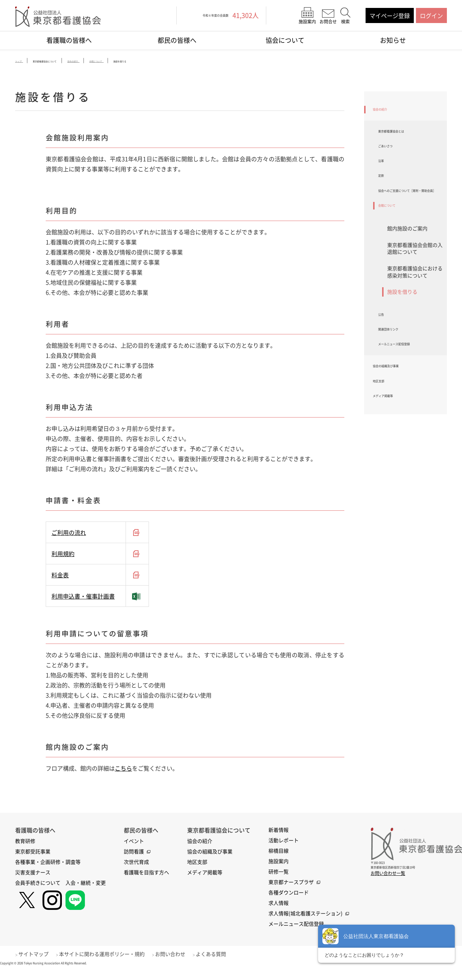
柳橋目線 (278, 851)
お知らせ (393, 40)
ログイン (431, 15)
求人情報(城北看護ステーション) (305, 914)
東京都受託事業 (32, 852)
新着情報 (278, 830)
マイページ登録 (390, 15)
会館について (395, 239)
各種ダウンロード (288, 893)
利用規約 (62, 554)
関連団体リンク (398, 371)
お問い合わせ (179, 954)
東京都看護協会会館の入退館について (415, 284)
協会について (285, 40)
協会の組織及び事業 (399, 416)
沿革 (384, 175)
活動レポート (283, 841)
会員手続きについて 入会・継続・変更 (60, 883)
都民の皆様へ (177, 40)
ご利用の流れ (68, 533)
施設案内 (278, 862)
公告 (384, 352)
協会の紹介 (387, 111)
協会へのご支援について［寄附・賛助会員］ (409, 216)
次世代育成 (136, 862)
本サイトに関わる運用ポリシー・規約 (107, 954)
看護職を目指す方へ (146, 873)
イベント (134, 841)
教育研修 (25, 841)
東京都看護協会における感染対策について (415, 308)
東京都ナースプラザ (291, 882)
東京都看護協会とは (404, 137)
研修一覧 (278, 872)
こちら (123, 769)
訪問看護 (134, 852)
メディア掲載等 (393, 454)
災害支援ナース (32, 873)
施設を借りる (402, 327)
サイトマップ (36, 954)
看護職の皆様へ (69, 40)
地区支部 (384, 435)
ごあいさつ (392, 156)
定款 (384, 194)
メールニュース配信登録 (409, 390)
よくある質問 (222, 954)
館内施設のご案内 (407, 264)
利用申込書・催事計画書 (83, 597)
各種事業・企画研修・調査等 (48, 862)
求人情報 (278, 903)
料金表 (60, 576)
